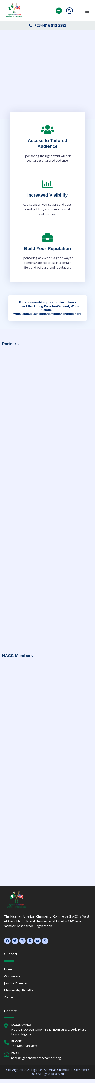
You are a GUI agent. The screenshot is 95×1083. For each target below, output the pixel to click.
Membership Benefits (18, 990)
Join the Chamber (16, 983)
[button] (84, 10)
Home (8, 969)
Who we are (12, 976)
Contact (9, 997)
